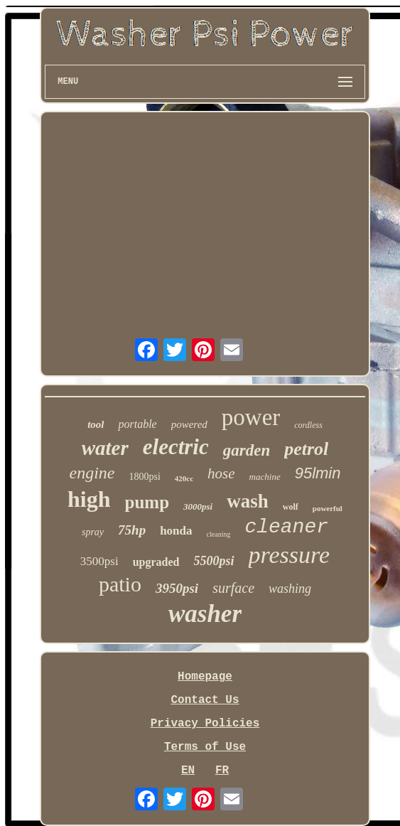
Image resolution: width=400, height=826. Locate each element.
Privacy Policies (205, 723)
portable (137, 424)
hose (221, 473)
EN (188, 770)
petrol (306, 449)
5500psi (214, 561)
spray (93, 532)
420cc (184, 478)
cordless (308, 425)
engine (92, 472)
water (105, 447)
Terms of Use (205, 747)
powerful (327, 508)
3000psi (197, 506)
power (251, 417)
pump (147, 502)
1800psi (145, 476)
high (88, 499)
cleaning (219, 534)
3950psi (177, 588)
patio (120, 584)
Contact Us (205, 700)
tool (95, 424)
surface (233, 588)
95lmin (318, 473)
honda (176, 530)
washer (205, 614)
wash (248, 501)
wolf (290, 507)
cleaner (286, 527)
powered (189, 424)
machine (265, 476)
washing (290, 588)
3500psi (99, 561)
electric (176, 446)
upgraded (156, 562)
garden (246, 450)
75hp (132, 529)
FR (222, 770)
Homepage (205, 676)
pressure (289, 555)
